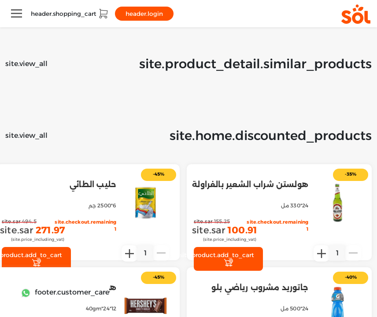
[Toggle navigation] (16, 13)
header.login (144, 13)
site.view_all (26, 63)
